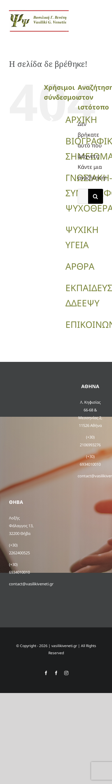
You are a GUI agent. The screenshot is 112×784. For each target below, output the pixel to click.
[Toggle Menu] (99, 20)
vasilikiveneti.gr (64, 645)
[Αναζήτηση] (95, 196)
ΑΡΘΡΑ (79, 266)
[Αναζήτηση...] (83, 196)
